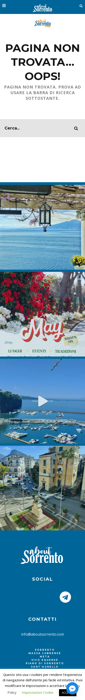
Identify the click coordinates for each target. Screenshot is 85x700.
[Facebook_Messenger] (72, 688)
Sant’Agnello (45, 666)
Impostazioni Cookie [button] (37, 692)
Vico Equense (44, 660)
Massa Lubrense (44, 653)
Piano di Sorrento (45, 663)
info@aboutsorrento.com (42, 634)
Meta (45, 656)
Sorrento (45, 649)
